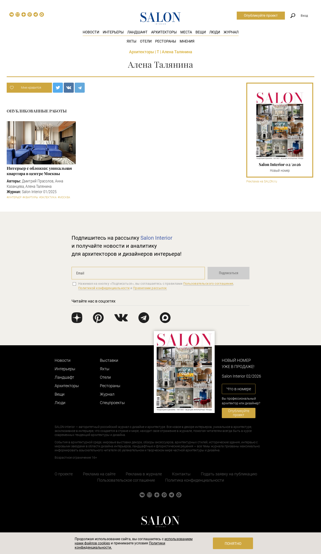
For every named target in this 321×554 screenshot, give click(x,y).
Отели (146, 41)
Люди (214, 32)
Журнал (231, 32)
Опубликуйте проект (261, 15)
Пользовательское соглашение (126, 480)
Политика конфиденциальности (194, 480)
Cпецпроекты (112, 402)
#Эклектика (48, 197)
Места (186, 32)
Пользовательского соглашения (208, 283)
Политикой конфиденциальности (104, 288)
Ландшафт (137, 32)
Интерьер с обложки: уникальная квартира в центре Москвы (39, 171)
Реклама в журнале (144, 474)
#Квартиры (30, 197)
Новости (91, 32)
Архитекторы (164, 32)
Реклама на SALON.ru (261, 181)
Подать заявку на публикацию (229, 474)
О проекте (64, 474)
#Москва (64, 197)
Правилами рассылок (150, 288)
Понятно (233, 544)
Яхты (131, 41)
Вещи (200, 32)
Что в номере (238, 388)
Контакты (181, 474)
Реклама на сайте (99, 474)
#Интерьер (14, 197)
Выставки (109, 360)
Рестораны (165, 41)
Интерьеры (113, 32)
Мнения (187, 41)
